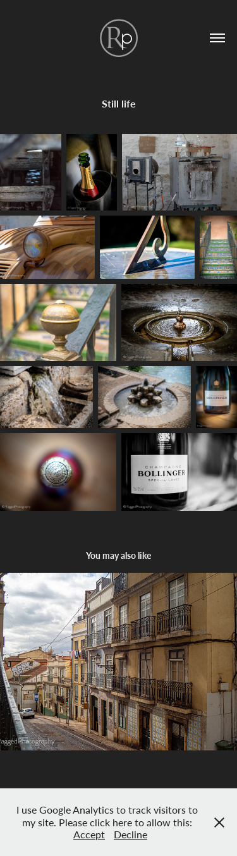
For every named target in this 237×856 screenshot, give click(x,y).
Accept (89, 834)
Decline (130, 834)
